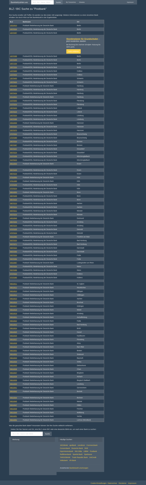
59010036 (13, 369)
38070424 (13, 200)
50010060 (13, 237)
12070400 (13, 71)
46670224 (13, 226)
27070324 (13, 134)
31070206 (13, 156)
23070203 (13, 108)
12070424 (13, 75)
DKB (86, 448)
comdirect (81, 445)
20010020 (13, 86)
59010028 (13, 343)
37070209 (13, 185)
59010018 (13, 310)
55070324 (13, 266)
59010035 (13, 365)
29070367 (13, 145)
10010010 (13, 25)
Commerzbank (92, 445)
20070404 (13, 89)
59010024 (13, 328)
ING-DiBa (78, 451)
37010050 (13, 177)
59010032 (13, 354)
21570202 (13, 101)
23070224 (13, 112)
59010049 (13, 412)
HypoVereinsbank (66, 451)
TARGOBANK (65, 457)
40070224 (13, 214)
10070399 (13, 60)
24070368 (13, 119)
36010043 (13, 164)
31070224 (13, 160)
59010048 (13, 409)
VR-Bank (72, 460)
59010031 (13, 351)
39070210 (13, 203)
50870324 (13, 248)
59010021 (13, 317)
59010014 (13, 295)
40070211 (13, 211)
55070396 (13, 270)
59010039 (13, 380)
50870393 (13, 252)
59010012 (13, 287)
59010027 (13, 339)
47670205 (13, 229)
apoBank (72, 445)
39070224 (13, 207)
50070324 (13, 240)
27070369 (13, 138)
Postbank (93, 451)
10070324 (13, 29)
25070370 (13, 130)
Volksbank (64, 460)
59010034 (13, 362)
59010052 (13, 420)
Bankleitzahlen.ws (19, 2)
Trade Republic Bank (80, 457)
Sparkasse (88, 454)
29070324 (13, 141)
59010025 (13, 332)
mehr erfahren (73, 51)
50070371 (13, 244)
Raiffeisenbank (65, 454)
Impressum (130, 2)
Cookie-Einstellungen (99, 483)
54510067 (13, 263)
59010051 (13, 416)
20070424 (13, 93)
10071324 (13, 64)
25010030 (13, 123)
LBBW (85, 451)
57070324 (13, 274)
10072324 (13, 67)
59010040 (13, 384)
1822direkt (64, 445)
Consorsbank (65, 448)
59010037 (13, 373)
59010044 (13, 398)
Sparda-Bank (77, 454)
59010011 (13, 284)
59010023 (13, 325)
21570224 (13, 104)
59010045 (13, 401)
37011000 (13, 181)
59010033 (13, 358)
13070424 (13, 82)
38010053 (13, 192)
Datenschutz (112, 483)
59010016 (13, 302)
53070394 (13, 259)
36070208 (13, 170)
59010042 (13, 391)
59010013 (13, 291)
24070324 (13, 115)
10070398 (13, 56)
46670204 (13, 222)
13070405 (13, 78)
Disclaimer (122, 483)
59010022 (13, 321)
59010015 (13, 299)
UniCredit (92, 457)
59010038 (13, 376)
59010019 (13, 313)
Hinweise (82, 2)
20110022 (13, 97)
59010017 (13, 306)
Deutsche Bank (77, 448)
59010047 (13, 405)
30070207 (13, 149)
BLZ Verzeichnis (71, 2)
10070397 (13, 33)
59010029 (13, 347)
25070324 (13, 127)
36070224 (13, 174)
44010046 (13, 218)
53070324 (13, 255)
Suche (58, 2)
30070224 (13, 153)
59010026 (13, 336)
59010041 (13, 388)
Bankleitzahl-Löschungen (78, 468)
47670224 (13, 233)
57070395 (13, 277)
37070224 (13, 188)
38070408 (13, 196)
